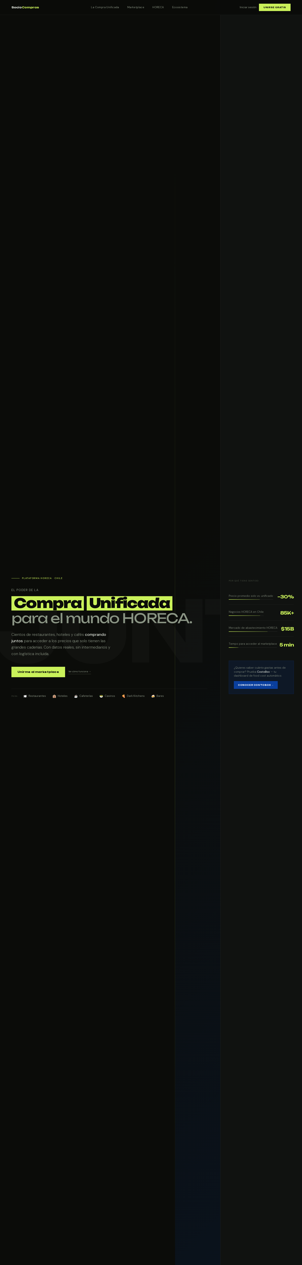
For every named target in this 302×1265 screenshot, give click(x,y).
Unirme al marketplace (38, 672)
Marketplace (135, 7)
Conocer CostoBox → (256, 685)
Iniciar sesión (248, 7)
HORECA (158, 7)
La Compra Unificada (105, 7)
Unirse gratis (274, 7)
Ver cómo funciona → (79, 671)
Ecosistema (180, 7)
